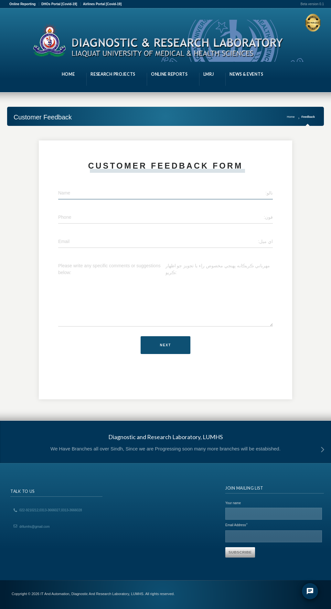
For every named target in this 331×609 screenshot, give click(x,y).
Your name (233, 503)
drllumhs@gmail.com (34, 526)
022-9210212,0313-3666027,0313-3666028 (50, 510)
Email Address (236, 524)
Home (290, 116)
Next (165, 345)
